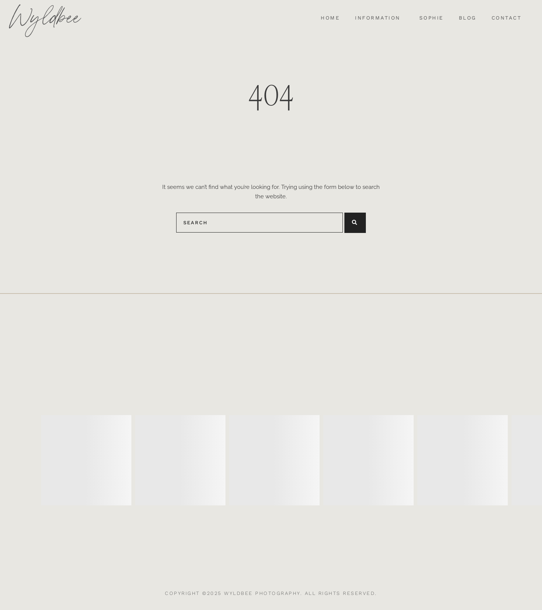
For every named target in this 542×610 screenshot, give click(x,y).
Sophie (431, 18)
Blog (468, 18)
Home (330, 18)
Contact (507, 18)
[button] (379, 18)
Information (377, 18)
